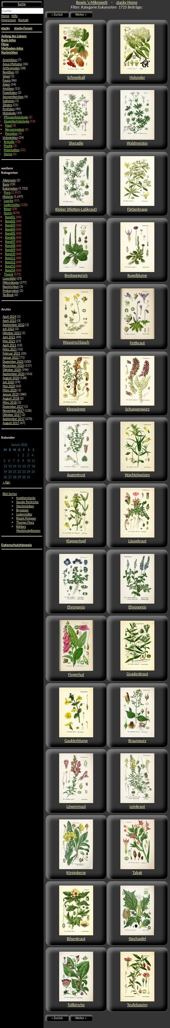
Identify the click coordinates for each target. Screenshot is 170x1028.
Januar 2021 (11, 358)
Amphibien (10, 60)
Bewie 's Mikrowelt (91, 2)
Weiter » (80, 15)
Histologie (9, 113)
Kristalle (9, 142)
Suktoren (9, 101)
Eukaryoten (10, 188)
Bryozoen (22, 510)
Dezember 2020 (13, 362)
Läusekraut (137, 515)
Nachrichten (11, 287)
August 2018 (11, 398)
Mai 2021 (9, 341)
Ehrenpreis (76, 581)
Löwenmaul (76, 781)
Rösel (7, 209)
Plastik (8, 146)
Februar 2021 (11, 353)
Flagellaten (10, 93)
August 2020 (11, 378)
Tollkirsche (76, 979)
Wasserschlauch (76, 317)
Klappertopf (76, 515)
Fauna (7, 80)
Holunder (137, 52)
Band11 (10, 258)
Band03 (10, 225)
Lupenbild (9, 278)
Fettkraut (137, 316)
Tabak (137, 847)
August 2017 (11, 423)
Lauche (8, 201)
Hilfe (15, 16)
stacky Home (126, 2)
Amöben (8, 89)
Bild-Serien (10, 494)
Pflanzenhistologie (16, 117)
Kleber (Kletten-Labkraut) (76, 184)
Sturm (8, 213)
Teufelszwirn (137, 979)
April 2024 (9, 317)
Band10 (10, 254)
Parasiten (11, 134)
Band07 (10, 242)
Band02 (10, 221)
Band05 (10, 233)
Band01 (10, 217)
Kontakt (23, 20)
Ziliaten (8, 105)
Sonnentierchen (13, 97)
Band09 (10, 250)
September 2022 (14, 325)
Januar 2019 (11, 394)
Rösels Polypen (26, 518)
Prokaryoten (11, 291)
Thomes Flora (25, 522)
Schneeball (76, 52)
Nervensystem (14, 129)
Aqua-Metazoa (12, 64)
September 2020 (14, 374)
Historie (8, 197)
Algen (6, 84)
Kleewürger (76, 383)
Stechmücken (25, 506)
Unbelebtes (10, 138)
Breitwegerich (76, 250)
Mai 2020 (9, 386)
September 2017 (14, 419)
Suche (22, 4)
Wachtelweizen (137, 449)
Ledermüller (12, 205)
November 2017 (13, 411)
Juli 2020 (8, 382)
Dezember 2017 (13, 407)
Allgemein (9, 180)
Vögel (6, 76)
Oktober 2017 (12, 415)
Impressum (8, 20)
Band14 (10, 270)
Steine (8, 154)
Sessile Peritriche (27, 502)
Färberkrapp (137, 184)
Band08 (10, 246)
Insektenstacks (26, 498)
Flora (7, 193)
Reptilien (8, 72)
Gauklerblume (76, 715)
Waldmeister (137, 118)
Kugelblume (137, 250)
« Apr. (6, 482)
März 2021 (10, 349)
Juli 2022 (8, 329)
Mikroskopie (11, 283)
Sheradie (76, 118)
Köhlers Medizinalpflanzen (28, 529)
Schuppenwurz (137, 383)
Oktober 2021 (12, 333)
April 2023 (9, 321)
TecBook (8, 295)
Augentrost (76, 449)
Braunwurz (137, 715)
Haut (8, 125)
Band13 (10, 266)
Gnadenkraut (137, 648)
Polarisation (11, 150)
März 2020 (10, 390)
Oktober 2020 (12, 370)
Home (5, 16)
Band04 (10, 229)
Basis (6, 184)
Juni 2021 (9, 337)
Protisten (9, 109)
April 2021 (9, 345)
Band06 (10, 238)
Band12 (10, 262)
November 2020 (13, 366)
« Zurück (57, 15)
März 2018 (10, 402)
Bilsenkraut (76, 913)
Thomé (8, 274)
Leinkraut (137, 781)
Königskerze (76, 847)
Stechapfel (137, 913)
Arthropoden (11, 68)
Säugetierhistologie (16, 121)
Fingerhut (76, 648)
